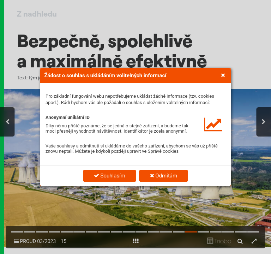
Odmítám (163, 176)
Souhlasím (109, 176)
